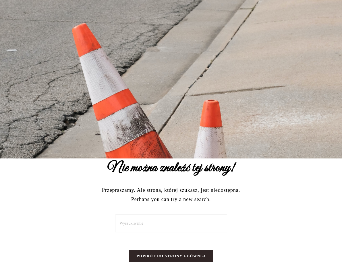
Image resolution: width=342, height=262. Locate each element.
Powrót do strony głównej (171, 256)
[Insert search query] (171, 223)
